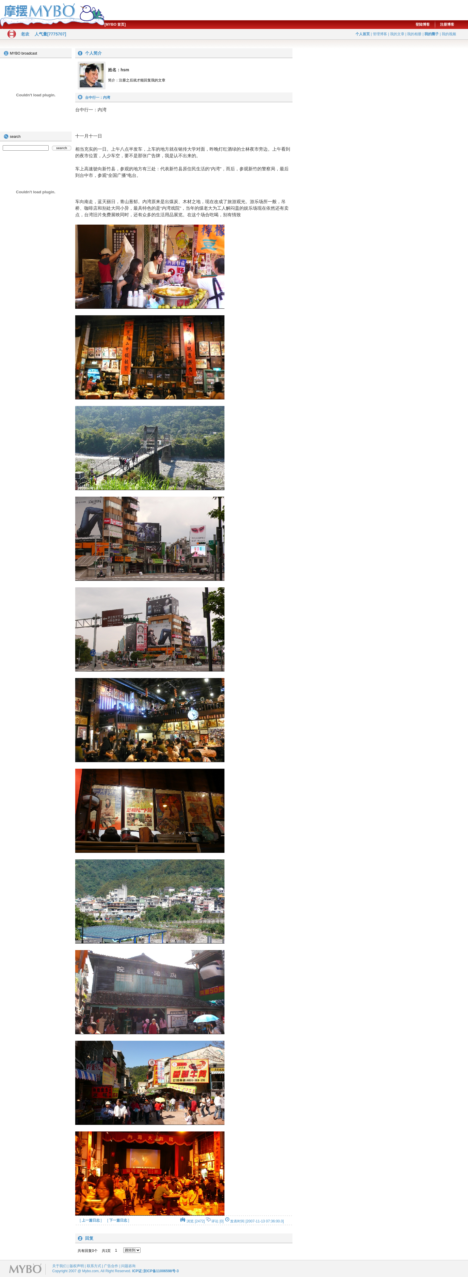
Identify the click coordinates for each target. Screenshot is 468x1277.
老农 (25, 34)
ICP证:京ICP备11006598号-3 (155, 1271)
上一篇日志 (91, 1220)
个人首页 (362, 34)
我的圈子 (431, 34)
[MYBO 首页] (115, 24)
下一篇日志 (118, 1220)
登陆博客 (422, 24)
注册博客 (447, 24)
